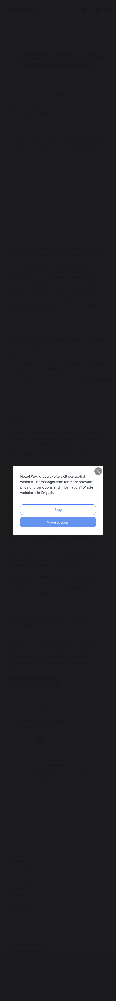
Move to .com (58, 522)
